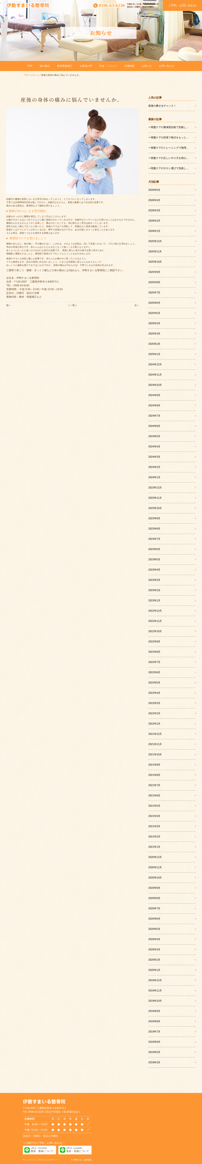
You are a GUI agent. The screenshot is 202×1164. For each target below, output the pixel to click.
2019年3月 (154, 1062)
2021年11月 (155, 744)
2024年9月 (154, 395)
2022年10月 (155, 631)
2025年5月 (154, 313)
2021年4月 (154, 816)
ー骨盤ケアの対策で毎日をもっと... (168, 137)
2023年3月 (154, 580)
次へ (136, 305)
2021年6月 (154, 795)
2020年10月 (155, 877)
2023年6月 (154, 549)
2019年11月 (155, 990)
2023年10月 (155, 508)
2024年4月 (154, 446)
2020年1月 (154, 970)
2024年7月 (154, 415)
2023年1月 (154, 600)
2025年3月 (154, 333)
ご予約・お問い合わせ (182, 5)
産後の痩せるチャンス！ (162, 105)
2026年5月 (154, 190)
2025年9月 (154, 272)
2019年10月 (155, 1000)
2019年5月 (154, 1052)
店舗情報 (129, 66)
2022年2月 (154, 713)
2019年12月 (155, 980)
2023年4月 (154, 569)
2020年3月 (154, 949)
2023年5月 (154, 559)
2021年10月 (155, 754)
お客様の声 (86, 66)
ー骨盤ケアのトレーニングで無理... (168, 147)
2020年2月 (154, 959)
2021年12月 (155, 734)
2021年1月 (154, 846)
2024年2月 (154, 467)
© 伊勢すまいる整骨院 (81, 1160)
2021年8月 (154, 775)
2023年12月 (155, 487)
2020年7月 (154, 908)
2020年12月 (155, 857)
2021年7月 (154, 785)
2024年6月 (154, 426)
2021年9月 (154, 764)
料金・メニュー (108, 66)
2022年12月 (155, 610)
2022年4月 (154, 693)
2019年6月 (154, 1042)
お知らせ (147, 66)
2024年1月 (154, 477)
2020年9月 (154, 888)
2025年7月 (154, 292)
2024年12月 (155, 364)
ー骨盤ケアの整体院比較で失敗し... (168, 127)
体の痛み (45, 66)
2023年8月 (154, 528)
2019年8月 (154, 1021)
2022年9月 (154, 641)
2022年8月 (154, 651)
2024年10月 (155, 385)
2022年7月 (154, 662)
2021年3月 (154, 826)
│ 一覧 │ (72, 305)
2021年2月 (154, 836)
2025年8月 (154, 282)
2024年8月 (154, 405)
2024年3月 (154, 456)
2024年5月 (154, 436)
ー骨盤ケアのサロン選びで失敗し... (168, 168)
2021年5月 (154, 805)
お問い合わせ (166, 66)
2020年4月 (154, 939)
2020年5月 (154, 929)
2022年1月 (154, 723)
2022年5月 (154, 682)
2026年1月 (154, 231)
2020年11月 (155, 867)
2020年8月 (154, 898)
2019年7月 (154, 1031)
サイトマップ (29, 1160)
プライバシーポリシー (48, 1160)
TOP (30, 66)
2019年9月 (154, 1011)
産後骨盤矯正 (64, 66)
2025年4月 (154, 323)
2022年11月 (155, 621)
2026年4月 (154, 200)
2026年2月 (154, 220)
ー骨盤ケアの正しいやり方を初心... (168, 158)
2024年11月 (155, 374)
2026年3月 (154, 210)
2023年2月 (154, 590)
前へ (8, 305)
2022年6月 (154, 672)
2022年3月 (154, 703)
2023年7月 (154, 539)
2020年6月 (154, 918)
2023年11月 (155, 497)
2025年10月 (155, 261)
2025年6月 (154, 302)
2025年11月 (155, 251)
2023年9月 (154, 518)
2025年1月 (154, 354)
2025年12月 (155, 241)
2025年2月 (154, 344)
